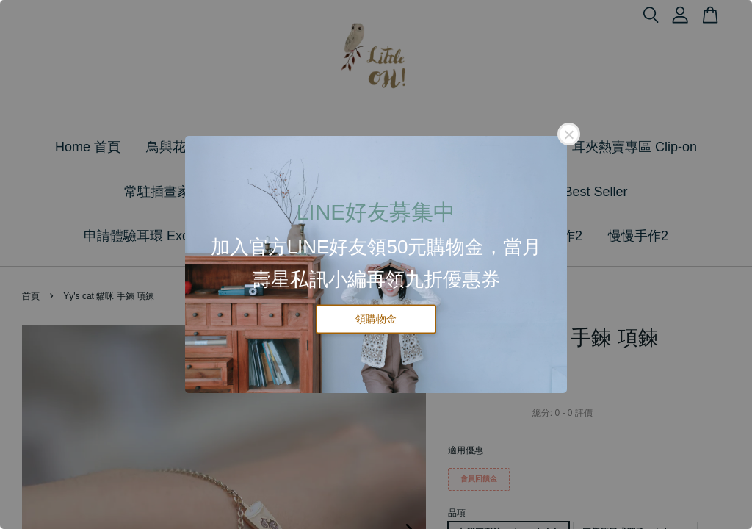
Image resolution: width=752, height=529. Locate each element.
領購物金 (376, 319)
